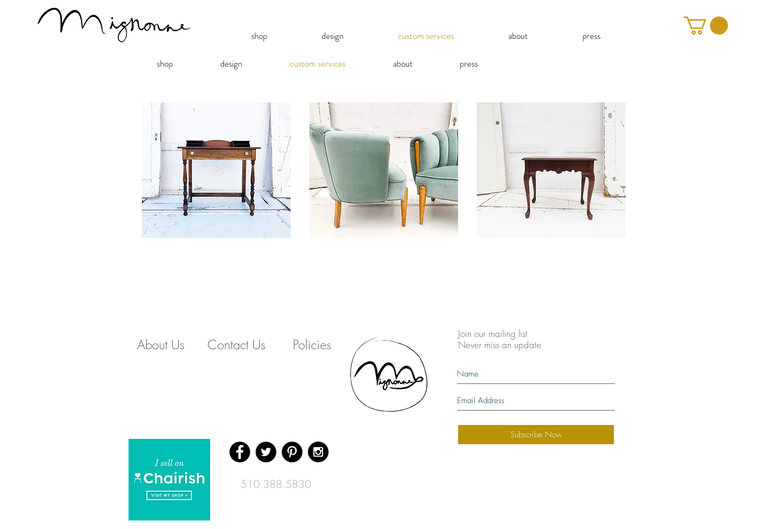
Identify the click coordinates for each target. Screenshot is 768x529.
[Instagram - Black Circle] (318, 452)
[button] (706, 26)
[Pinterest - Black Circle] (292, 452)
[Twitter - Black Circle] (265, 452)
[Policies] (312, 345)
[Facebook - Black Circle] (239, 452)
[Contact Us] (236, 345)
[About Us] (160, 345)
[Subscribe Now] (536, 434)
